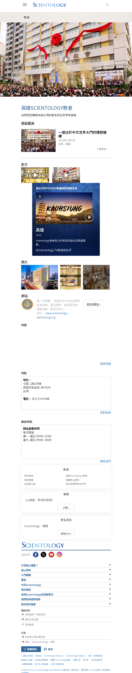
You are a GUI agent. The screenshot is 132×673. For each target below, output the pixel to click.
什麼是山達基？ (29, 565)
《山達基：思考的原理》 (39, 500)
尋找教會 (28, 475)
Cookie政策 (95, 670)
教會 (66, 469)
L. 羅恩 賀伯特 (27, 655)
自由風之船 (29, 483)
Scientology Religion (75, 655)
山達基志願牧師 (41, 660)
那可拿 (86, 660)
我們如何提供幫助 (30, 599)
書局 (23, 580)
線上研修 (26, 570)
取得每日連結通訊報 (33, 636)
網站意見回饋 (29, 619)
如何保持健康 (28, 604)
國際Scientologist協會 (60, 660)
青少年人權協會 (41, 664)
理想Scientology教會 (76, 475)
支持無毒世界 (96, 660)
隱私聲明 (85, 670)
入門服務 (26, 575)
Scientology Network (54, 655)
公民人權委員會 (57, 664)
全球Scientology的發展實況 (37, 594)
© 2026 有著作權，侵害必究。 (51, 670)
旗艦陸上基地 (72, 479)
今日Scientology (31, 585)
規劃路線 (105, 412)
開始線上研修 (27, 660)
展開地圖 (105, 364)
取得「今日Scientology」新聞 (38, 641)
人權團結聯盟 (27, 664)
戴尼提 (38, 655)
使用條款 (106, 670)
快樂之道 (77, 660)
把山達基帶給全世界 (76, 483)
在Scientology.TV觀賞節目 (53, 250)
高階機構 (28, 479)
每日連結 (26, 589)
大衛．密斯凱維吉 (95, 655)
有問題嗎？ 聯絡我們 (33, 614)
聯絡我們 (105, 461)
